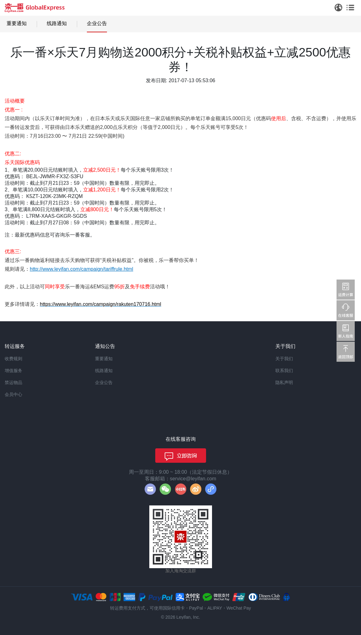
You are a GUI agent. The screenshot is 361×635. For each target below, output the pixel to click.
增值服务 (13, 370)
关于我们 (284, 358)
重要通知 (17, 23)
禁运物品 (13, 382)
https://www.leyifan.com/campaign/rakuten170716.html (100, 304)
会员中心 (13, 394)
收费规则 (13, 358)
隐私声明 (284, 382)
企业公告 (97, 23)
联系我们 (284, 370)
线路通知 (57, 23)
